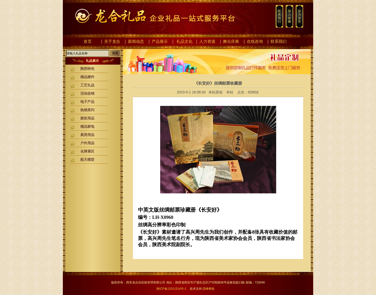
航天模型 (87, 160)
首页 (88, 41)
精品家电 (87, 126)
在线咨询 (255, 41)
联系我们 (279, 16)
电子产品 (87, 102)
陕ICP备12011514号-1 (171, 288)
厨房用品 (87, 135)
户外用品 (87, 143)
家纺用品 (87, 118)
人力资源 (207, 41)
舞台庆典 (231, 41)
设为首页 (299, 16)
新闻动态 (136, 41)
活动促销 (87, 93)
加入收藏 (289, 16)
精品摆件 (87, 77)
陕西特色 (87, 69)
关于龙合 (112, 41)
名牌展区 (87, 151)
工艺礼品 (87, 85)
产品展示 (160, 41)
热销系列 (87, 110)
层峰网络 (209, 288)
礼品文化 (184, 41)
